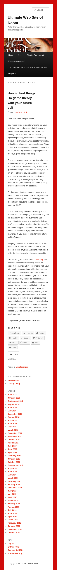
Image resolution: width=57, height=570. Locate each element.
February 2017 (14, 456)
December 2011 (15, 529)
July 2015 (12, 491)
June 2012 (12, 513)
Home (10, 55)
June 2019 (12, 407)
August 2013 (13, 507)
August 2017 (13, 443)
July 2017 (12, 446)
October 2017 (14, 439)
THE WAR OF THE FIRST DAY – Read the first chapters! (27, 70)
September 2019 (15, 401)
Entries (13, 547)
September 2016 (15, 465)
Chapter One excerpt (35, 55)
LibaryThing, (37, 259)
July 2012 (12, 510)
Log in (11, 544)
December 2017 (15, 433)
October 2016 (14, 462)
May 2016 (12, 475)
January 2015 (14, 503)
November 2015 (15, 488)
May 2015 (12, 494)
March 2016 (13, 478)
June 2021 (12, 395)
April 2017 (12, 452)
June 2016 (12, 471)
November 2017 (15, 436)
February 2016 (14, 481)
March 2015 (13, 500)
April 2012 (12, 516)
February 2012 (14, 523)
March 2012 (13, 520)
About (20, 55)
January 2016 (14, 484)
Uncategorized (22, 367)
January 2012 (14, 526)
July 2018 (12, 420)
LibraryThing (14, 383)
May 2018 (12, 427)
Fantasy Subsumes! (16, 61)
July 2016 (12, 468)
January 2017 (14, 459)
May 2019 (12, 411)
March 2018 (13, 430)
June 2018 (12, 423)
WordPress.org (15, 553)
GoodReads (13, 380)
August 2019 (13, 404)
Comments (15, 550)
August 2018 (13, 417)
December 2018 (15, 414)
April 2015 (12, 497)
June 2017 (12, 449)
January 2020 (14, 398)
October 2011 (14, 532)
